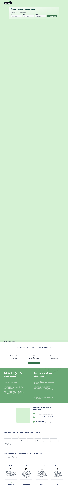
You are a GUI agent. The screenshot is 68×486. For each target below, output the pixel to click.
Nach (24, 14)
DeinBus (6, 341)
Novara (6, 436)
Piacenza (14, 440)
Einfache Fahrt (14, 12)
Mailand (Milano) (38, 436)
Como (6, 440)
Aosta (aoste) (7, 443)
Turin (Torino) (52, 436)
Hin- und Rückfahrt (23, 12)
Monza (44, 436)
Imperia (21, 440)
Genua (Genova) (15, 436)
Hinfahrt (36, 14)
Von (11, 14)
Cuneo (29, 440)
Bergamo (37, 440)
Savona (21, 436)
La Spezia (53, 440)
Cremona (45, 440)
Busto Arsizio (29, 436)
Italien (10, 341)
